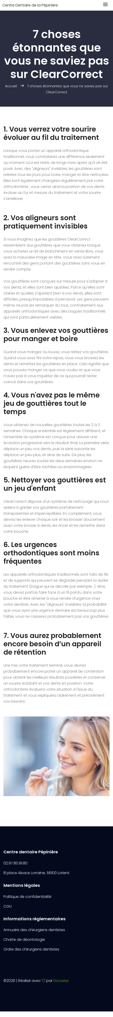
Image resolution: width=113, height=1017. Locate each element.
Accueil (11, 86)
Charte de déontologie (24, 939)
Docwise (61, 980)
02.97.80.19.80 (15, 863)
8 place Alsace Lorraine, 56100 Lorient (36, 873)
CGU (7, 906)
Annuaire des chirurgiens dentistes (34, 930)
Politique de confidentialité (27, 896)
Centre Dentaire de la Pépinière (30, 5)
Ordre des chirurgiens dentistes (31, 949)
